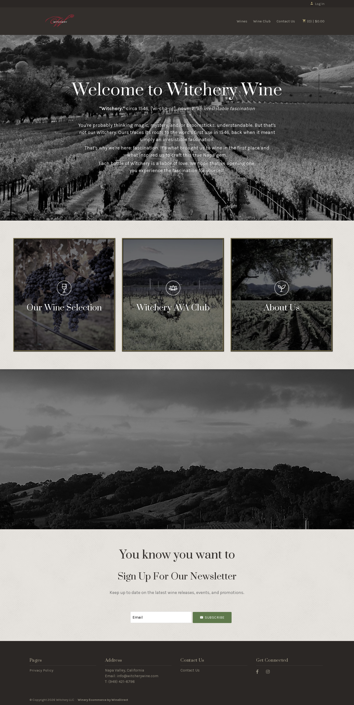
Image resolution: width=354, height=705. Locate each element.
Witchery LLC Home (60, 21)
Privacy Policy (41, 670)
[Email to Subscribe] (161, 617)
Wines (242, 21)
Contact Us (286, 21)
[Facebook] (259, 671)
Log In (317, 4)
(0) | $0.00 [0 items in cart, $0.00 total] (313, 21)
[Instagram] (269, 671)
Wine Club (262, 21)
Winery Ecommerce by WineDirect (103, 700)
